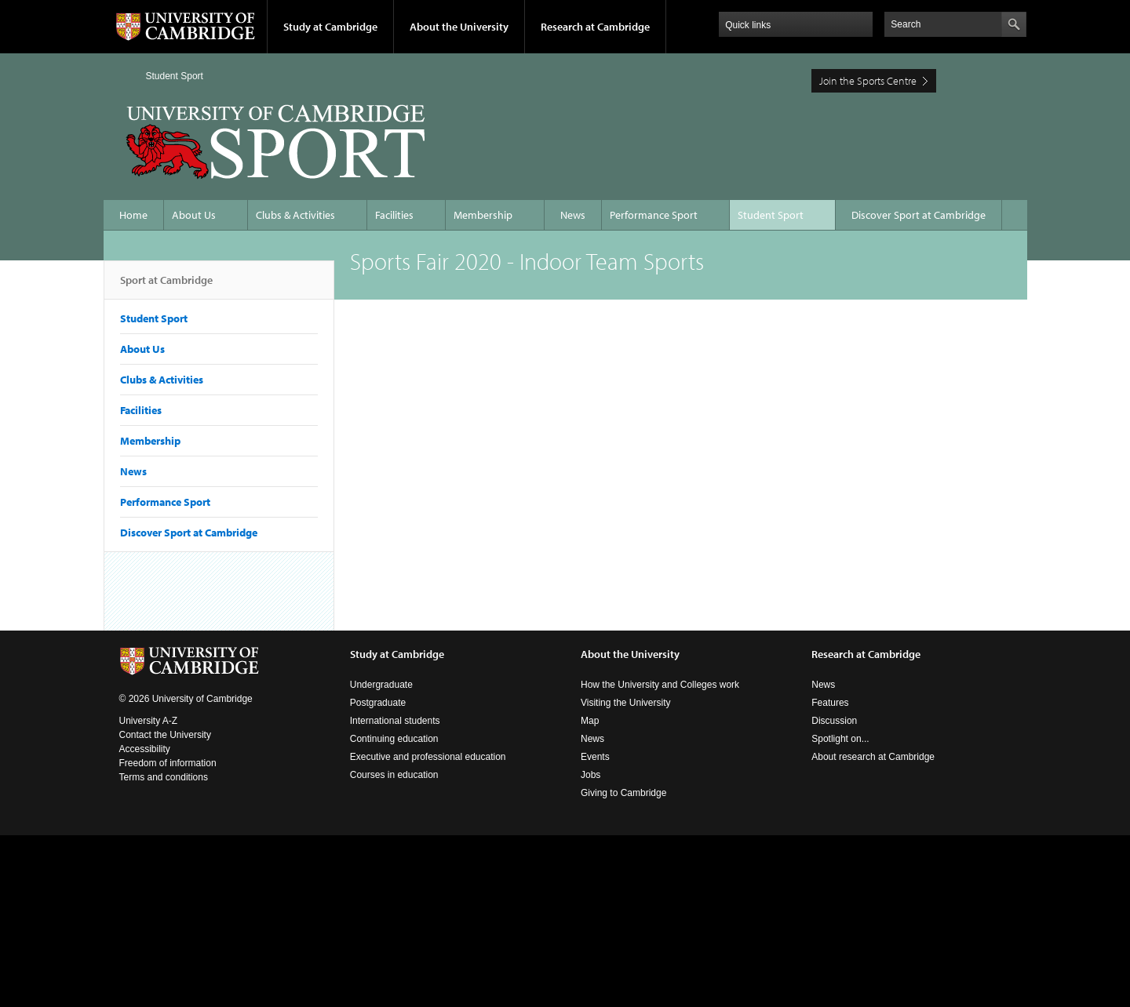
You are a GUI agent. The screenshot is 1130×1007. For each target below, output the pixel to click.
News (572, 215)
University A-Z (148, 720)
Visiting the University (626, 702)
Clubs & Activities (295, 215)
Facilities (394, 215)
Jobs (590, 774)
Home (126, 75)
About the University (459, 27)
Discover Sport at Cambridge (918, 215)
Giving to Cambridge (623, 792)
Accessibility (144, 748)
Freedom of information (168, 763)
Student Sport (174, 76)
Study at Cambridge (330, 27)
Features (829, 702)
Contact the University (165, 734)
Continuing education (394, 738)
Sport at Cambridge (166, 286)
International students (395, 720)
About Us (194, 215)
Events (595, 756)
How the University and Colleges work (660, 684)
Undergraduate (381, 684)
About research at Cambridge (873, 756)
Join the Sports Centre (868, 81)
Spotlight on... (840, 738)
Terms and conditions (163, 777)
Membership (483, 215)
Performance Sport (654, 215)
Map (590, 720)
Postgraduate (378, 702)
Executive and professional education (428, 756)
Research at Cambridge (595, 27)
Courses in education (394, 774)
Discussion (834, 720)
